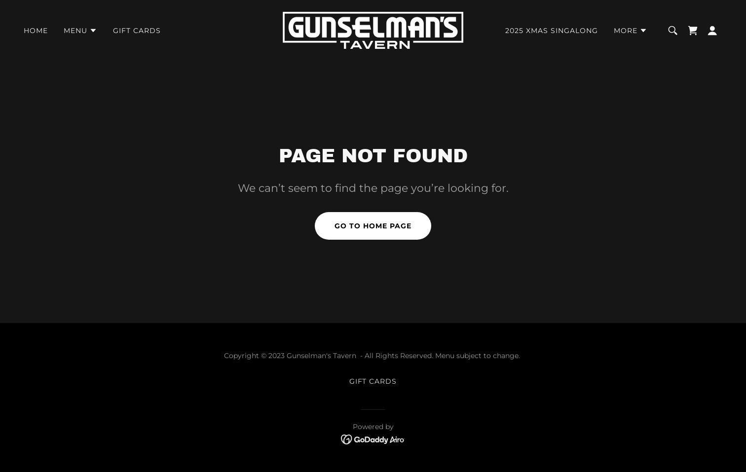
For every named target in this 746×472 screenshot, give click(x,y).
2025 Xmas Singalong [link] (551, 30)
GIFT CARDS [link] (137, 30)
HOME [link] (36, 30)
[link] (373, 30)
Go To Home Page (373, 225)
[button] (80, 30)
